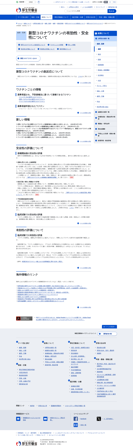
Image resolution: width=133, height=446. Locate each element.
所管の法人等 (42, 400)
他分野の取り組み (102, 107)
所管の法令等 (102, 341)
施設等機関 (74, 364)
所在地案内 (74, 350)
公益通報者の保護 (102, 374)
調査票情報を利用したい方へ (80, 387)
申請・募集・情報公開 (105, 355)
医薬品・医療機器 (103, 70)
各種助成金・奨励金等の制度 (106, 118)
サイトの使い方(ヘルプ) (25, 430)
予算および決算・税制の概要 (106, 135)
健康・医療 (100, 44)
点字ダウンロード (60, 2)
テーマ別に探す (25, 341)
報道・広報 (23, 361)
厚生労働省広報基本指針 (27, 364)
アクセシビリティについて (96, 427)
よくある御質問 (87, 7)
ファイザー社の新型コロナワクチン (30, 97)
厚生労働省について (78, 341)
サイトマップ (100, 7)
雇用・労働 (100, 96)
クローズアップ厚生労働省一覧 (75, 400)
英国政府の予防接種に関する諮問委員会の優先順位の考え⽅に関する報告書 (42, 299)
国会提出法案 (101, 344)
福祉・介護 (100, 91)
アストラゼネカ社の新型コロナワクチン (32, 101)
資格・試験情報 (76, 370)
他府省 (32, 400)
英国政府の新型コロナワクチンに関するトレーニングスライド (38, 294)
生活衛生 (101, 75)
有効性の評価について (47, 49)
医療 (99, 59)
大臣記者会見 (23, 367)
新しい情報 (71, 45)
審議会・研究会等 (103, 123)
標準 (105, 2)
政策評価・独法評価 (104, 140)
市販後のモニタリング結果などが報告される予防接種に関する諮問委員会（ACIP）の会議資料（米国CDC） (52, 288)
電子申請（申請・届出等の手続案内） (106, 360)
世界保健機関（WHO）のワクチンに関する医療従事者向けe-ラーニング (41, 301)
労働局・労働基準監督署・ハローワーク (80, 360)
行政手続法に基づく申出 (105, 386)
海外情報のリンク (65, 49)
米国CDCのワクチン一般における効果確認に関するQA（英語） (42, 261)
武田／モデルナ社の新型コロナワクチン (32, 99)
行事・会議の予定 (25, 376)
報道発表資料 (23, 370)
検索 (113, 11)
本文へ (63, 7)
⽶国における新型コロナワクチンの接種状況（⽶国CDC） (36, 290)
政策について (103, 33)
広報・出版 (22, 373)
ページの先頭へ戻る (85, 82)
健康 (99, 49)
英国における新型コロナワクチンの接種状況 (32, 297)
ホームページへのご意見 (57, 430)
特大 (114, 2)
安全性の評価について (28, 49)
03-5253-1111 (51, 439)
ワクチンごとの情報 (56, 45)
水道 (99, 80)
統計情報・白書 (76, 377)
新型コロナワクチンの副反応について (33, 45)
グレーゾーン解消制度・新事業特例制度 (106, 370)
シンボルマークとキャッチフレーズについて (69, 427)
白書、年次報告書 (76, 384)
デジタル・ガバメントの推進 (106, 380)
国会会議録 (101, 129)
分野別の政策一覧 (103, 38)
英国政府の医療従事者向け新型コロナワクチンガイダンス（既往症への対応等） (43, 292)
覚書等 (99, 350)
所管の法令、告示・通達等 (105, 347)
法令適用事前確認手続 (104, 363)
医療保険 (101, 65)
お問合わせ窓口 (74, 7)
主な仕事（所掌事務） (78, 353)
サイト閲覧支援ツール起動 (75, 2)
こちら (80, 76)
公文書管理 (100, 383)
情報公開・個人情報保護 (105, 377)
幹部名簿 (74, 347)
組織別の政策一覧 (103, 112)
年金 (98, 101)
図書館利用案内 (56, 400)
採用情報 (74, 373)
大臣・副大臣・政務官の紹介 (80, 344)
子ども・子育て (102, 86)
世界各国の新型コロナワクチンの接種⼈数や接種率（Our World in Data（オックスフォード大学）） (50, 286)
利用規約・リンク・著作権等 (27, 427)
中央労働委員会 (76, 367)
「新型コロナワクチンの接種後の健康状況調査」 (42, 177)
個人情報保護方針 (46, 427)
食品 (99, 54)
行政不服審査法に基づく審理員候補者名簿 (106, 390)
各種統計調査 (75, 381)
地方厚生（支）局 (76, 356)
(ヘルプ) (87, 2)
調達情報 (100, 366)
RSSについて (41, 430)
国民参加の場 (112, 7)
